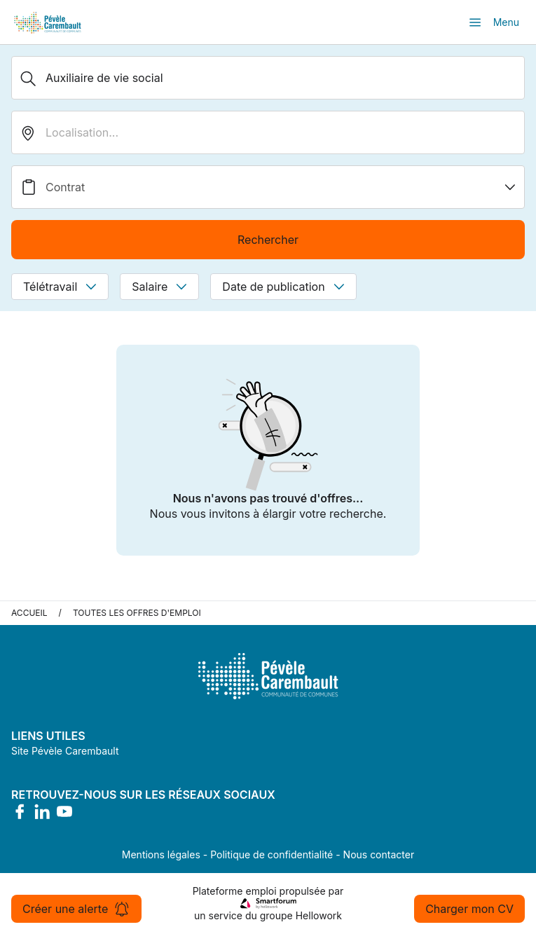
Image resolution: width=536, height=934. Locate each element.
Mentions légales (161, 854)
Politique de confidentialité (271, 854)
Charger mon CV (469, 909)
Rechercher (268, 240)
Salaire (159, 287)
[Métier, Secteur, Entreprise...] (268, 77)
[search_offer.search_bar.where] (268, 132)
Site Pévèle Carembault (65, 751)
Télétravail (60, 287)
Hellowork (319, 915)
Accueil (29, 612)
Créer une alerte (76, 908)
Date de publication (283, 287)
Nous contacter (379, 854)
